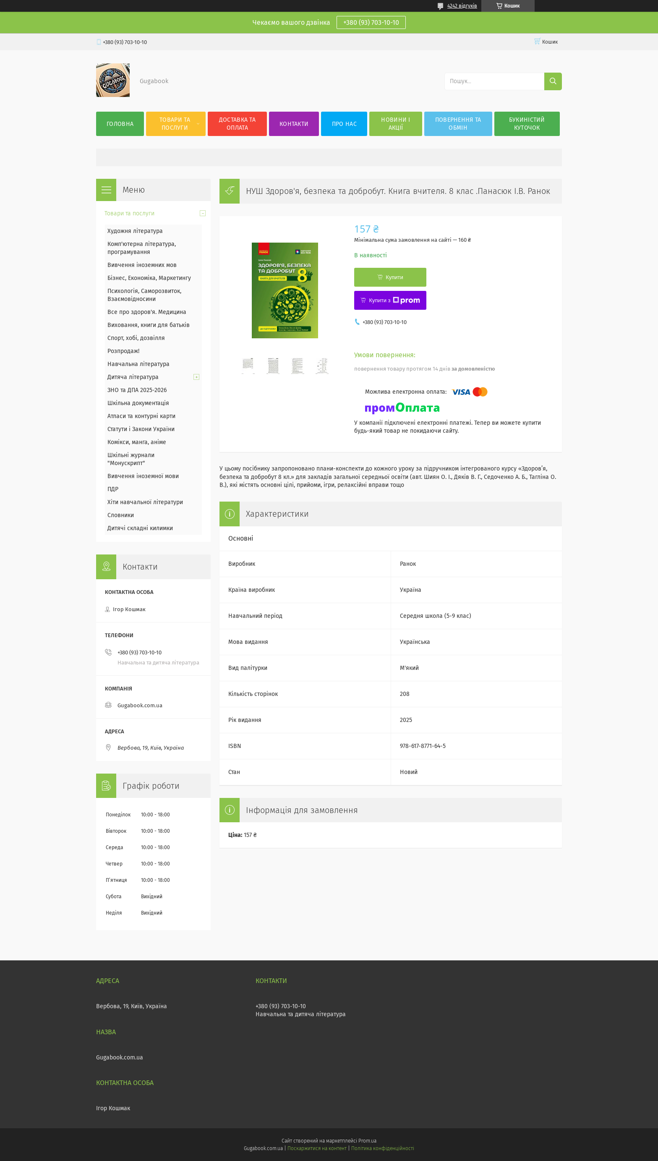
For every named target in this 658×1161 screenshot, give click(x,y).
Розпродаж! (123, 351)
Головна (120, 124)
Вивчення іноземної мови (143, 476)
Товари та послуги (174, 123)
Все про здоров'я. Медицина (146, 312)
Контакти (293, 124)
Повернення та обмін (458, 123)
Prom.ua (367, 1141)
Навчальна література (138, 364)
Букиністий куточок (527, 123)
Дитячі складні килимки (140, 528)
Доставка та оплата (237, 123)
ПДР (112, 489)
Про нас (344, 124)
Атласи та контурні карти (141, 416)
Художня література (135, 231)
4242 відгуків (462, 6)
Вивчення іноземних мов (142, 265)
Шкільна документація (138, 403)
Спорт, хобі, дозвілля (136, 338)
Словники (120, 515)
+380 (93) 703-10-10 (371, 22)
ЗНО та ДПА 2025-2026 (137, 390)
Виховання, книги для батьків (148, 325)
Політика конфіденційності (382, 1148)
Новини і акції (395, 123)
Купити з (394, 300)
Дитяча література (133, 377)
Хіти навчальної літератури (145, 502)
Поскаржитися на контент (317, 1148)
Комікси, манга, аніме (136, 442)
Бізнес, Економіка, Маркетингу (149, 278)
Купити (394, 277)
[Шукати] (553, 81)
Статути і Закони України (141, 429)
